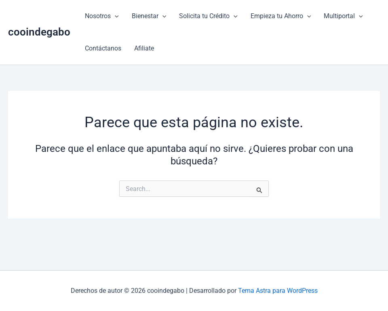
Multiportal (343, 16)
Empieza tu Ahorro (281, 16)
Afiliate (144, 48)
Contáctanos (103, 48)
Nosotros (102, 16)
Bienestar (149, 16)
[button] (115, 16)
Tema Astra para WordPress (278, 290)
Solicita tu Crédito (208, 16)
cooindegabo (39, 32)
